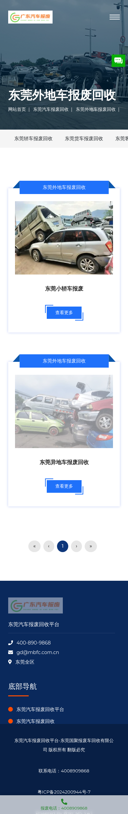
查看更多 (64, 312)
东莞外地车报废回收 (96, 109)
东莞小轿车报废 (64, 288)
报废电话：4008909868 (64, 803)
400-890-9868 (33, 643)
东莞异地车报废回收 (64, 462)
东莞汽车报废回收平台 (40, 709)
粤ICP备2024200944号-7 (64, 792)
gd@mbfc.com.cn (37, 652)
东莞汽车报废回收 (51, 109)
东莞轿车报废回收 (33, 138)
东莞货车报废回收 (84, 138)
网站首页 (17, 109)
